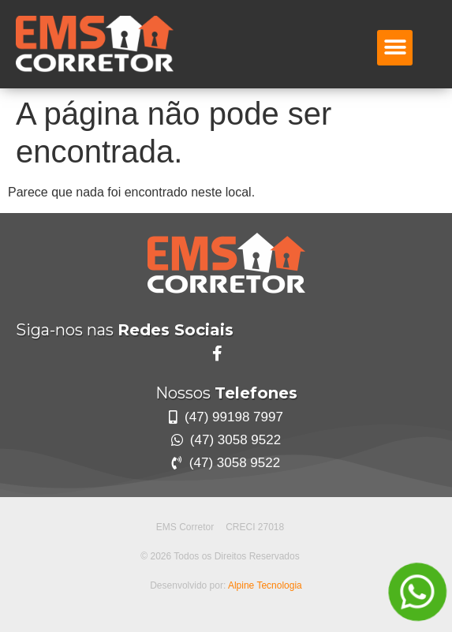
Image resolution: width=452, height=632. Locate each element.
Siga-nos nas (124, 329)
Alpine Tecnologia (265, 585)
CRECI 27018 (255, 527)
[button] (395, 47)
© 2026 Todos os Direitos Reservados (219, 556)
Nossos (226, 392)
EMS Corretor (185, 527)
